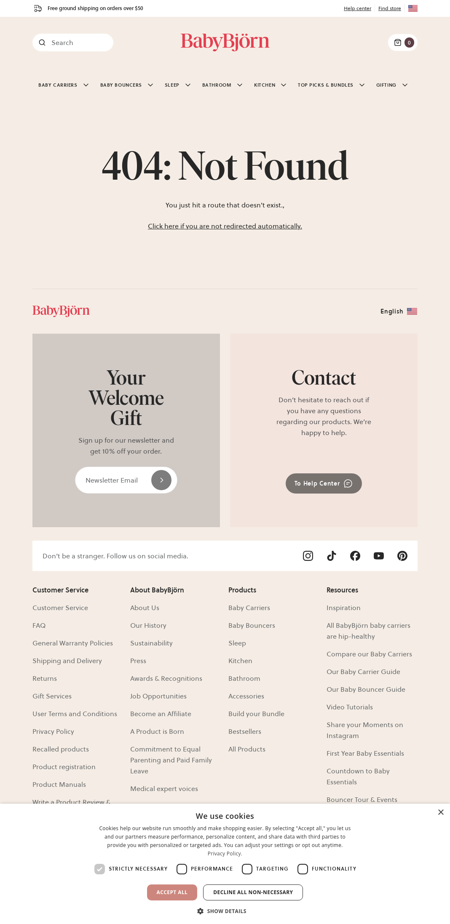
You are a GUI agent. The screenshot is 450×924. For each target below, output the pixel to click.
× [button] (440, 813)
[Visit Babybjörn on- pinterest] (402, 556)
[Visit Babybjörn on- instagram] (308, 556)
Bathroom (244, 678)
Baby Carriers (249, 607)
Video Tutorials (350, 707)
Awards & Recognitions (166, 678)
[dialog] (225, 864)
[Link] (225, 42)
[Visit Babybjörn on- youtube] (379, 556)
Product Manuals (59, 784)
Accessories (246, 696)
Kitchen (240, 660)
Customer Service (60, 607)
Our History (148, 625)
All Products (246, 749)
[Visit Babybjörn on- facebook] (355, 556)
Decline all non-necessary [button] (253, 892)
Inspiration (344, 607)
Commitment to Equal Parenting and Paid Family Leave (171, 759)
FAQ (39, 625)
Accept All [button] (172, 892)
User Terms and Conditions (74, 713)
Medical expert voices (164, 788)
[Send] (161, 480)
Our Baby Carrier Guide (363, 671)
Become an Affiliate (160, 713)
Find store (389, 8)
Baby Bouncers (251, 625)
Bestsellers (244, 731)
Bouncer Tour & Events (362, 799)
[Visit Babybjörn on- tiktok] (332, 556)
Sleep (237, 643)
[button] (225, 910)
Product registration (64, 766)
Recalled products (60, 749)
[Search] (73, 42)
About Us (144, 607)
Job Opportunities (158, 696)
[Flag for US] (411, 8)
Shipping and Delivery (67, 660)
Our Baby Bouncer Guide (366, 689)
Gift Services (52, 696)
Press (138, 660)
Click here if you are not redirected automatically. (225, 226)
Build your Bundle (256, 713)
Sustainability (151, 643)
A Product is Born (157, 731)
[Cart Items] (403, 42)
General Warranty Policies (72, 643)
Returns (44, 678)
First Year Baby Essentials (365, 753)
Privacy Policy (53, 731)
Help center (357, 8)
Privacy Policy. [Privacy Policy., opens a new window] (225, 853)
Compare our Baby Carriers (369, 653)
